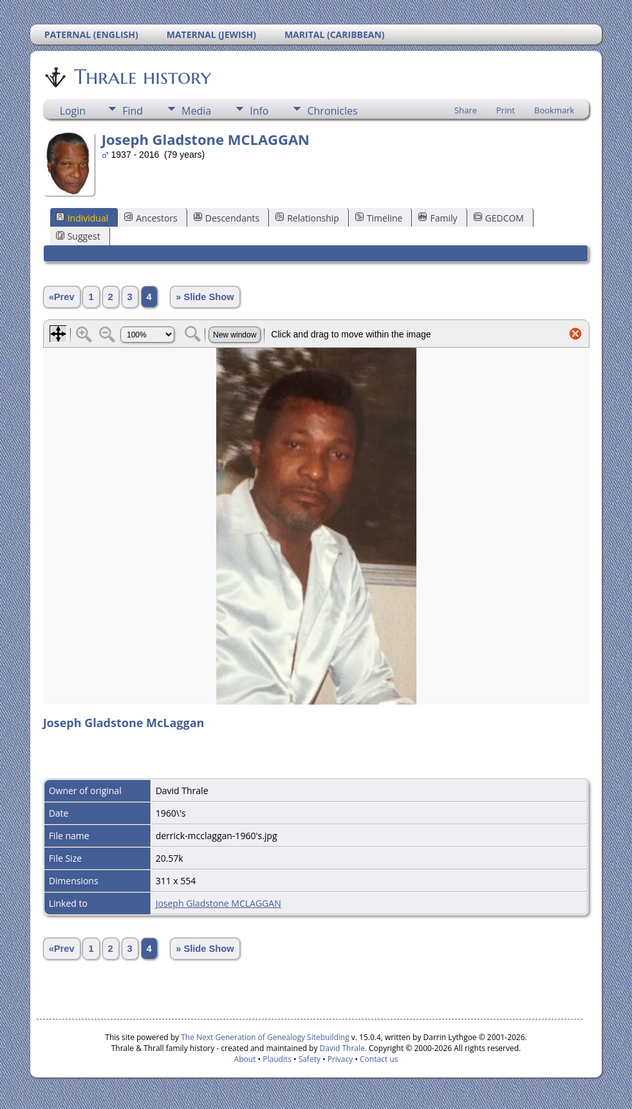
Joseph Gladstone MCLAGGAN (218, 903)
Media (196, 111)
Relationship (307, 218)
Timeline (379, 218)
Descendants (226, 218)
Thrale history (141, 77)
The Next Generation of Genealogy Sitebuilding (265, 1037)
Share (465, 110)
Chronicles (332, 111)
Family (437, 218)
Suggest (78, 236)
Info (259, 111)
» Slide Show (205, 297)
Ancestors (150, 218)
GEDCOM (499, 218)
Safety (310, 1059)
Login (73, 111)
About (245, 1059)
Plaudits (277, 1059)
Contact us (379, 1059)
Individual (82, 218)
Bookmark (554, 110)
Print (505, 110)
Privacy (340, 1059)
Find (132, 111)
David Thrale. (341, 1048)
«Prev (62, 297)
